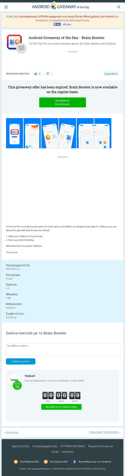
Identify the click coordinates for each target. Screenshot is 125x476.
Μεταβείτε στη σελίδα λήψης (61, 406)
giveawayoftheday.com (42, 469)
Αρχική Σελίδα (20, 446)
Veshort (30, 376)
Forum (55, 451)
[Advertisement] (74, 60)
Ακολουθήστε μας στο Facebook (95, 461)
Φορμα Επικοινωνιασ (100, 446)
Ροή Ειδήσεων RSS (29, 461)
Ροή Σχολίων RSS (59, 461)
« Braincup (11, 432)
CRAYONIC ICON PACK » (104, 432)
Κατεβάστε (62, 102)
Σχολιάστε (110, 73)
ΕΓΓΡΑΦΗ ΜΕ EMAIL (73, 446)
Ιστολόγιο (68, 451)
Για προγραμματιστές (45, 446)
